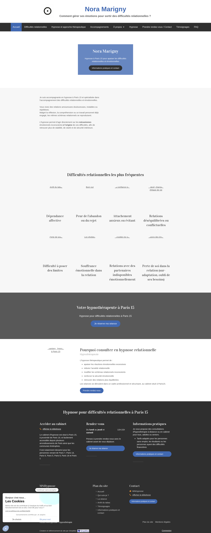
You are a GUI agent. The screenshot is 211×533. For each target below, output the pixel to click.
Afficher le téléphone (52, 429)
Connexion (166, 530)
